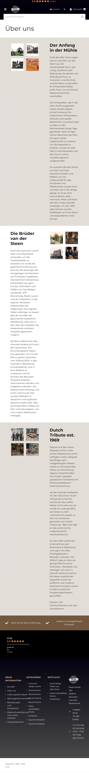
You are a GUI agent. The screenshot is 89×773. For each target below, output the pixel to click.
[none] (57, 9)
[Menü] (5, 9)
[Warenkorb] (84, 9)
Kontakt (11, 687)
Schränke (33, 716)
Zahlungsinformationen (18, 698)
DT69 (7, 767)
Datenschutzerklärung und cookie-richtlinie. (17, 715)
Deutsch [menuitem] (56, 9)
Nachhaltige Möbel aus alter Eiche (55, 686)
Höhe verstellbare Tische (34, 709)
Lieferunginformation (17, 695)
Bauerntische (35, 698)
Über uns (11, 691)
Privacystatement (15, 722)
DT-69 (9, 638)
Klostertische (35, 690)
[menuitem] (57, 9)
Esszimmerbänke (37, 720)
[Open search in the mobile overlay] (45, 17)
